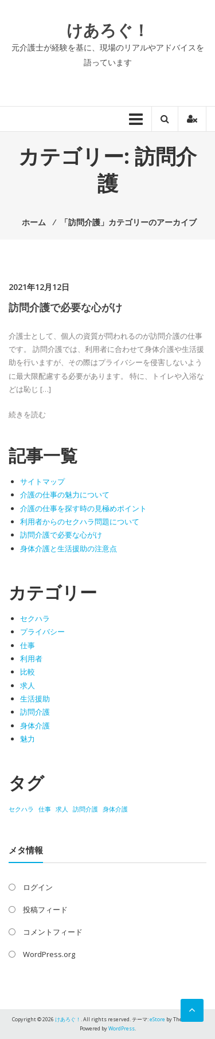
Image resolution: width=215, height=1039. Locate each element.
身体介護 (35, 725)
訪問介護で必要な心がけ (65, 307)
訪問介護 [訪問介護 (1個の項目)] (85, 809)
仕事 (27, 645)
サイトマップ (42, 481)
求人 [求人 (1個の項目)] (62, 809)
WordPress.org (49, 954)
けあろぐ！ (108, 30)
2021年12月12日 (39, 286)
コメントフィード (53, 932)
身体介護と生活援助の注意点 (68, 548)
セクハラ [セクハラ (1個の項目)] (21, 809)
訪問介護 (35, 712)
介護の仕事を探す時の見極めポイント (83, 508)
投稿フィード (45, 909)
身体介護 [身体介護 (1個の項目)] (115, 809)
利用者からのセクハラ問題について (79, 521)
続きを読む (27, 414)
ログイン (38, 887)
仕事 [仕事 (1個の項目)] (44, 809)
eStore (157, 1019)
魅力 (27, 739)
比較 (27, 671)
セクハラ (35, 618)
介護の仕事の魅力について (65, 494)
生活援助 (35, 698)
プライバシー (42, 631)
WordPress (121, 1028)
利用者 (31, 658)
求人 (27, 685)
